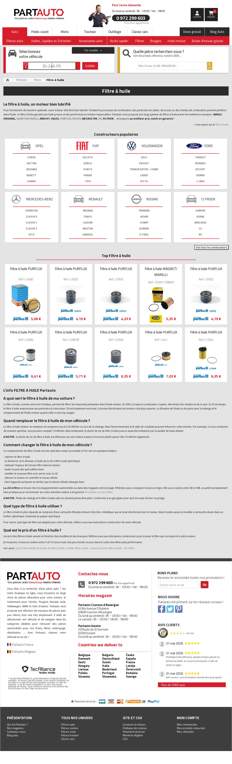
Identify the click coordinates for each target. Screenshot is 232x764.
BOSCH (76, 118)
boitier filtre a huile (77, 548)
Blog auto (12, 735)
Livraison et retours (134, 724)
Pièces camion (69, 728)
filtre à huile (222, 124)
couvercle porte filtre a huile (106, 548)
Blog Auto (217, 32)
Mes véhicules (185, 731)
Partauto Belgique (21, 651)
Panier (212, 14)
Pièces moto (68, 731)
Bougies (156, 41)
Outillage (114, 31)
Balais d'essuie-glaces (207, 41)
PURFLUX (65, 118)
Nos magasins (15, 728)
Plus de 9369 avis (173, 684)
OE (100, 118)
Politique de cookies (135, 728)
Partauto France (20, 644)
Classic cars (140, 31)
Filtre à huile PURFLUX (26, 268)
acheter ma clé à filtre (100, 492)
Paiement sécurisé (134, 731)
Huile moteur (177, 41)
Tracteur (90, 31)
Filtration (21, 80)
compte (197, 17)
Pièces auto (68, 724)
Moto (65, 31)
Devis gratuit (192, 32)
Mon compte (188, 718)
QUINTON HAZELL (28, 118)
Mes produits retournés (191, 728)
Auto (14, 31)
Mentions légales (133, 735)
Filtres (139, 41)
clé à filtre (129, 548)
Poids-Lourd (39, 31)
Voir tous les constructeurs (211, 247)
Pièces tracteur (70, 735)
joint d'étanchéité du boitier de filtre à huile (40, 548)
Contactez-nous (16, 731)
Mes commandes (187, 724)
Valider (90, 65)
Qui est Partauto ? (17, 724)
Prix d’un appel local (137, 22)
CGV (125, 739)
